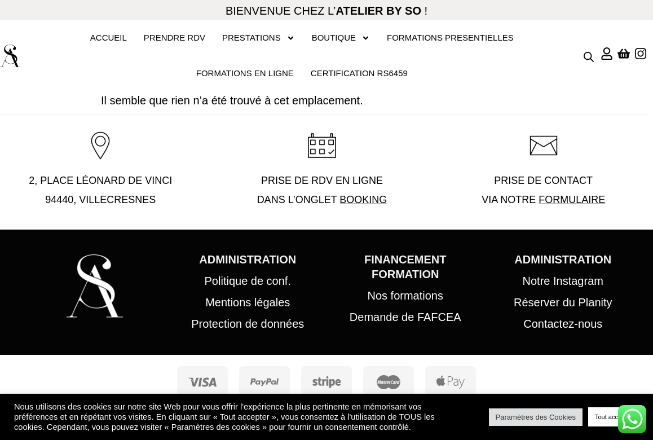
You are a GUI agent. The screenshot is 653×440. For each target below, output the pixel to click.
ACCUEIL (108, 37)
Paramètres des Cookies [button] (536, 417)
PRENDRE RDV (174, 37)
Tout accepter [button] (613, 416)
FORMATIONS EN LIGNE (245, 73)
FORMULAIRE (572, 199)
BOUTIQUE (341, 38)
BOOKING (363, 199)
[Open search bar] (588, 55)
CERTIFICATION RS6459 (359, 73)
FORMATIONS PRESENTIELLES (450, 37)
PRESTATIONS (258, 38)
